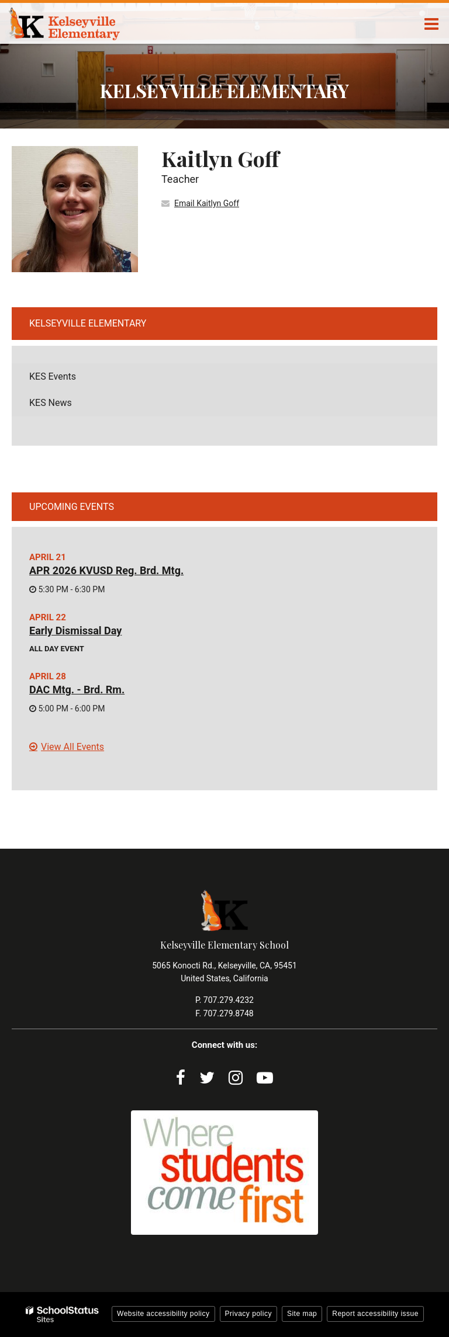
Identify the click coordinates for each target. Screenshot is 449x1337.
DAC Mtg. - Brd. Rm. (77, 689)
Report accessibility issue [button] (375, 1314)
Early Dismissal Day (75, 630)
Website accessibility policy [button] (163, 1314)
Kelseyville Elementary (87, 323)
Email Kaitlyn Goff (206, 203)
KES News (50, 402)
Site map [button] (302, 1314)
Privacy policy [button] (248, 1314)
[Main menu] (431, 23)
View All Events (72, 746)
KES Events (52, 376)
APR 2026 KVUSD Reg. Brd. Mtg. (106, 570)
